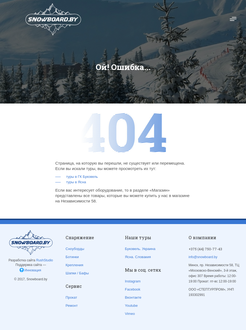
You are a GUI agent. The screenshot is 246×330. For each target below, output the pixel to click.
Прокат (71, 297)
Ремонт (72, 306)
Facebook (132, 289)
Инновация (32, 270)
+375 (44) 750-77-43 (205, 248)
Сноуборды (75, 249)
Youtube (131, 306)
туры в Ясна (76, 182)
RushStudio (44, 260)
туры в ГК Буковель (82, 177)
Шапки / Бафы (77, 273)
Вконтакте (133, 297)
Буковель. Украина (140, 249)
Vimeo (130, 314)
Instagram (133, 281)
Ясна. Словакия (138, 257)
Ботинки (72, 257)
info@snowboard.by (203, 257)
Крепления (74, 265)
